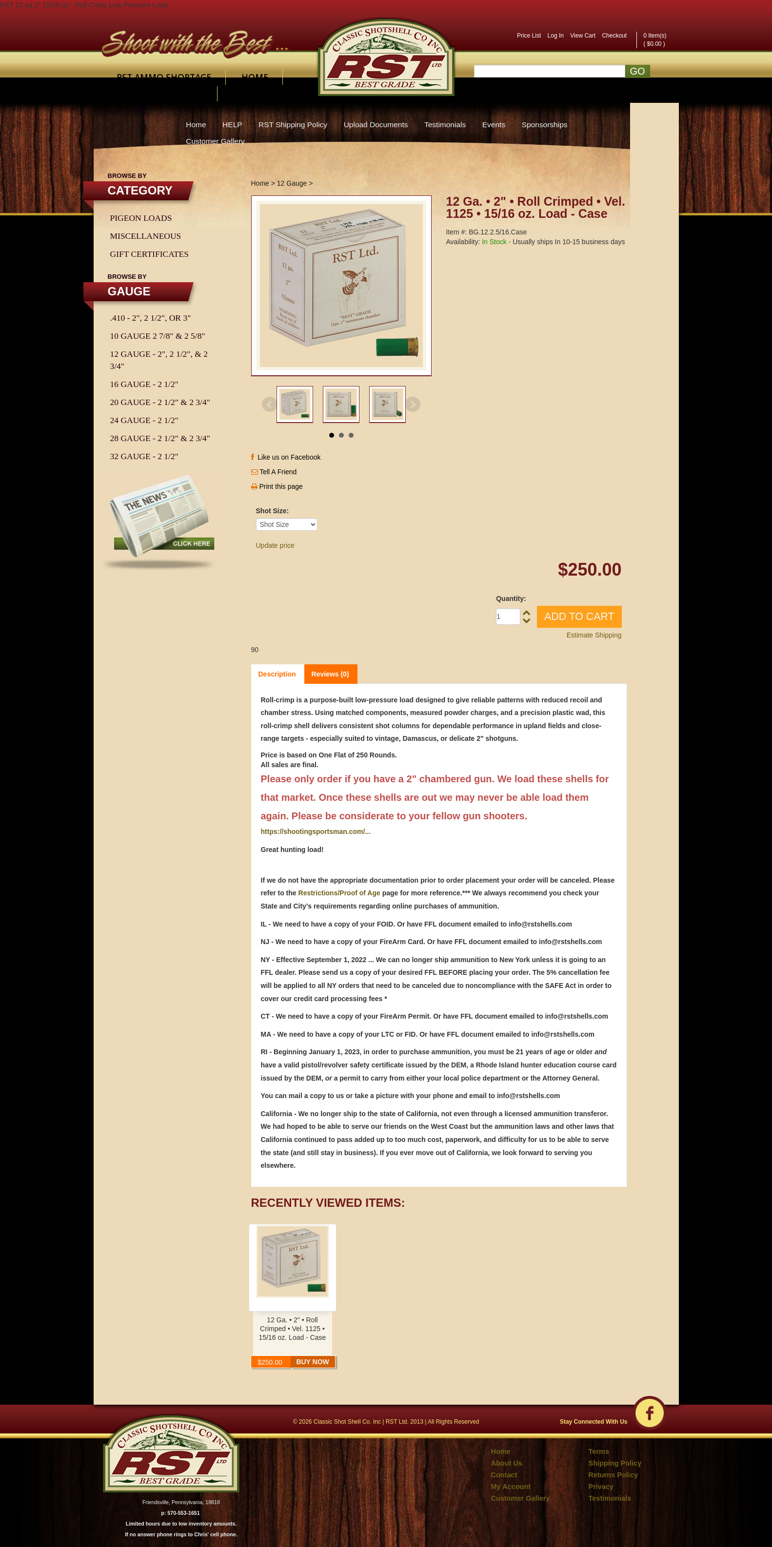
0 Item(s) (654, 35)
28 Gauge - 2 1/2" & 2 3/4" (160, 438)
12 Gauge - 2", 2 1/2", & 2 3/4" (159, 360)
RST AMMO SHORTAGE (164, 77)
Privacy (601, 1486)
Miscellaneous (145, 236)
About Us (506, 1463)
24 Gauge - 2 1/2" (144, 420)
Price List (529, 35)
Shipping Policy (615, 1463)
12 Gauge (292, 183)
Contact (182, 93)
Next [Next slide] (412, 404)
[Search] (549, 71)
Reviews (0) (330, 674)
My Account (511, 1486)
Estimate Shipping (594, 635)
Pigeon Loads (141, 218)
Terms (599, 1451)
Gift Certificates (149, 254)
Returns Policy (613, 1475)
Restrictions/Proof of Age (339, 893)
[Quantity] (508, 616)
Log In (556, 35)
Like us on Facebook (286, 457)
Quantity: (511, 598)
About (132, 93)
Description (277, 674)
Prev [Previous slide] (269, 404)
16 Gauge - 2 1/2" (144, 384)
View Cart (582, 35)
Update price (275, 545)
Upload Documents (376, 124)
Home (254, 77)
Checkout (614, 35)
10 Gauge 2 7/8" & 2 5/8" (157, 336)
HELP (232, 124)
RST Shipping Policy (292, 124)
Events (493, 124)
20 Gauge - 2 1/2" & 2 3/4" (160, 402)
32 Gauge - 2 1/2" (144, 456)
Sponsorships (545, 124)
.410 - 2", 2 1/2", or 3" (150, 318)
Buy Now (312, 1362)
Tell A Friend (278, 472)
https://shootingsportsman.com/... (316, 831)
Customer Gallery (215, 141)
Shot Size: (272, 511)
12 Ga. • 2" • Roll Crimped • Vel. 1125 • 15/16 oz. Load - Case (292, 1328)
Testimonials (445, 124)
